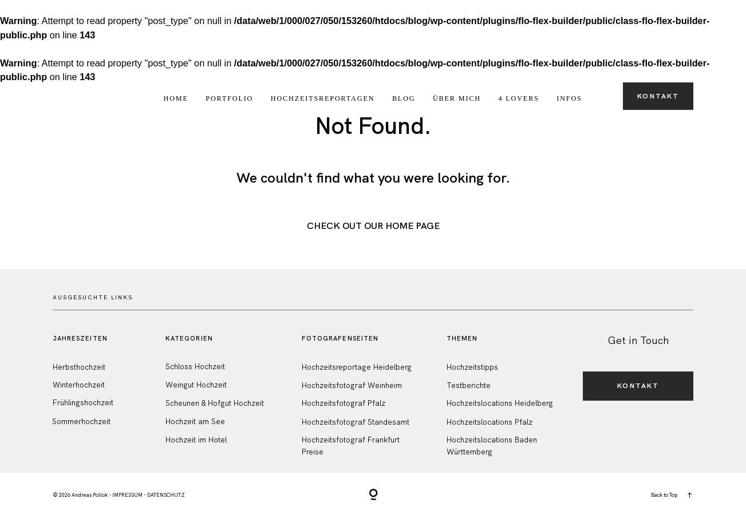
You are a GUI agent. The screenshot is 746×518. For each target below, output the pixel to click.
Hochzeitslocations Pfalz (489, 422)
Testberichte (469, 385)
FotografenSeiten (340, 338)
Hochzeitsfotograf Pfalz (343, 403)
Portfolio (229, 98)
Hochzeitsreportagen (323, 98)
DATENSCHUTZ (166, 495)
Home (176, 98)
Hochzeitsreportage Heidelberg (357, 367)
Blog (404, 98)
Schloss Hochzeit (195, 366)
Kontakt (658, 96)
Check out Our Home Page (373, 226)
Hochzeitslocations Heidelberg (500, 403)
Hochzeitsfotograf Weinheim (352, 385)
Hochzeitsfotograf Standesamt (355, 422)
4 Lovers (518, 98)
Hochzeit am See (195, 421)
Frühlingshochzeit (83, 403)
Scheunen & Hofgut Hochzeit (214, 403)
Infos (569, 98)
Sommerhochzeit (81, 421)
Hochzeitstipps (472, 367)
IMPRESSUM (127, 495)
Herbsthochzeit (79, 367)
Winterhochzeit (79, 385)
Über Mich (457, 98)
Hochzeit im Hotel (196, 440)
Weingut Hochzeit (196, 385)
